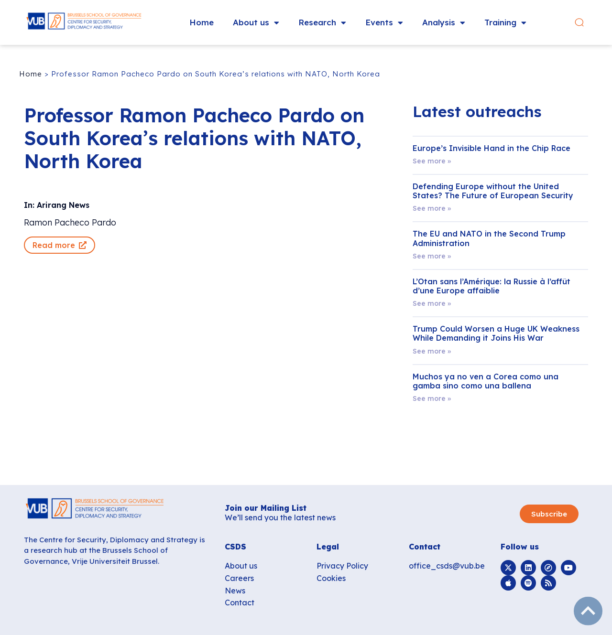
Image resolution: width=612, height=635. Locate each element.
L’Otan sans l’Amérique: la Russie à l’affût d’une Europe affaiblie (491, 286)
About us (256, 23)
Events (384, 23)
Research (322, 23)
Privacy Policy (342, 565)
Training (505, 23)
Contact (239, 602)
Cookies (331, 578)
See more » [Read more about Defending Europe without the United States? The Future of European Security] (432, 208)
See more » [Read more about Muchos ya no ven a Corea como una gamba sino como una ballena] (432, 398)
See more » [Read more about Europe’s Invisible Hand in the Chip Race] (432, 161)
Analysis (443, 23)
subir (588, 611)
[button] (585, 23)
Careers (239, 578)
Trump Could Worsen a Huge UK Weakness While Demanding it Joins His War (496, 333)
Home (201, 22)
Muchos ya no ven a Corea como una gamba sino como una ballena (485, 381)
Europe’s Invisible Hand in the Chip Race (491, 148)
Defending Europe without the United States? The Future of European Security (493, 191)
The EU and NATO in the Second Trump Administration (489, 238)
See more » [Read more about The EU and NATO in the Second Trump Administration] (432, 256)
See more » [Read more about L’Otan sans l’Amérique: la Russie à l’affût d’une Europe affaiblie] (432, 303)
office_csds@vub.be (447, 565)
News (235, 590)
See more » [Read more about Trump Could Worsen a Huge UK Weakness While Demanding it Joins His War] (432, 351)
